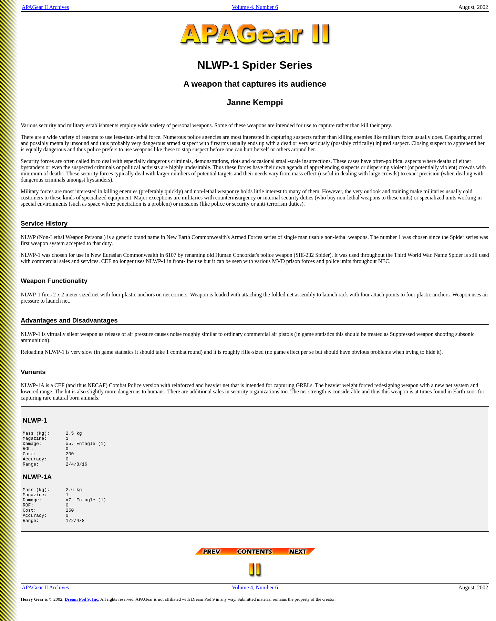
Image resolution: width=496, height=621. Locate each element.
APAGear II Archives (45, 7)
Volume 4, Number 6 (255, 7)
